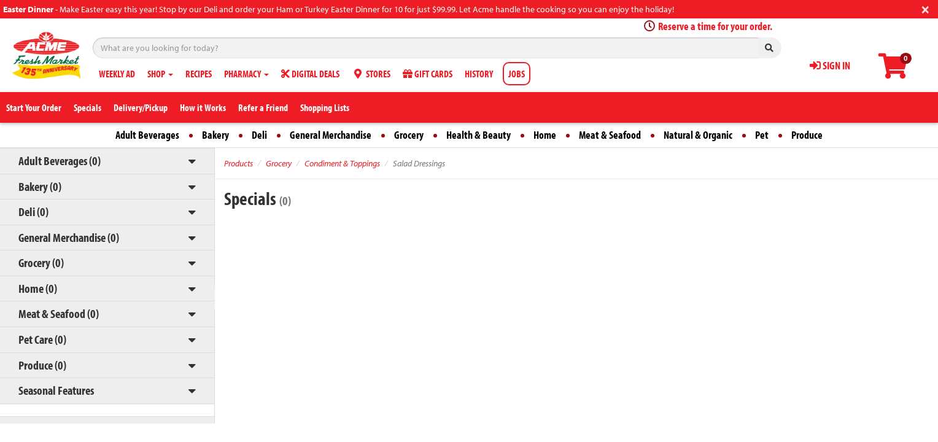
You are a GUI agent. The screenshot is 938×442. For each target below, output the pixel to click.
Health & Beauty (478, 135)
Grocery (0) (41, 262)
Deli (259, 135)
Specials (87, 107)
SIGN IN (830, 65)
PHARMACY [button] (246, 74)
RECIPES (198, 74)
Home (544, 135)
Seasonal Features (56, 390)
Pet (762, 135)
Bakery (215, 135)
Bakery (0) (39, 186)
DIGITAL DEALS (310, 74)
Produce (807, 135)
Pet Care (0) (42, 339)
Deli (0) (33, 211)
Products (238, 163)
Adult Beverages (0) (59, 160)
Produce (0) (42, 365)
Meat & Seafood (610, 135)
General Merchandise (330, 135)
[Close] (925, 8)
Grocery (409, 135)
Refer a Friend (263, 107)
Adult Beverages (147, 135)
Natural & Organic (698, 135)
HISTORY (479, 74)
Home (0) (37, 288)
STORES (371, 74)
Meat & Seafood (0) (58, 313)
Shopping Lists (324, 107)
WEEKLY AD (117, 74)
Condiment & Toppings (342, 163)
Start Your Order (33, 107)
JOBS (516, 74)
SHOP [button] (160, 74)
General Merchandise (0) (68, 237)
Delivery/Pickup (141, 107)
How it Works (203, 107)
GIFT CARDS (427, 74)
